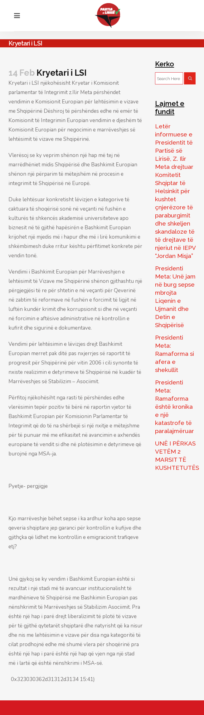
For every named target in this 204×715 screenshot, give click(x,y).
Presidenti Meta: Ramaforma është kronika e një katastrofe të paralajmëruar (174, 406)
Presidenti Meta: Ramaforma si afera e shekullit (174, 353)
